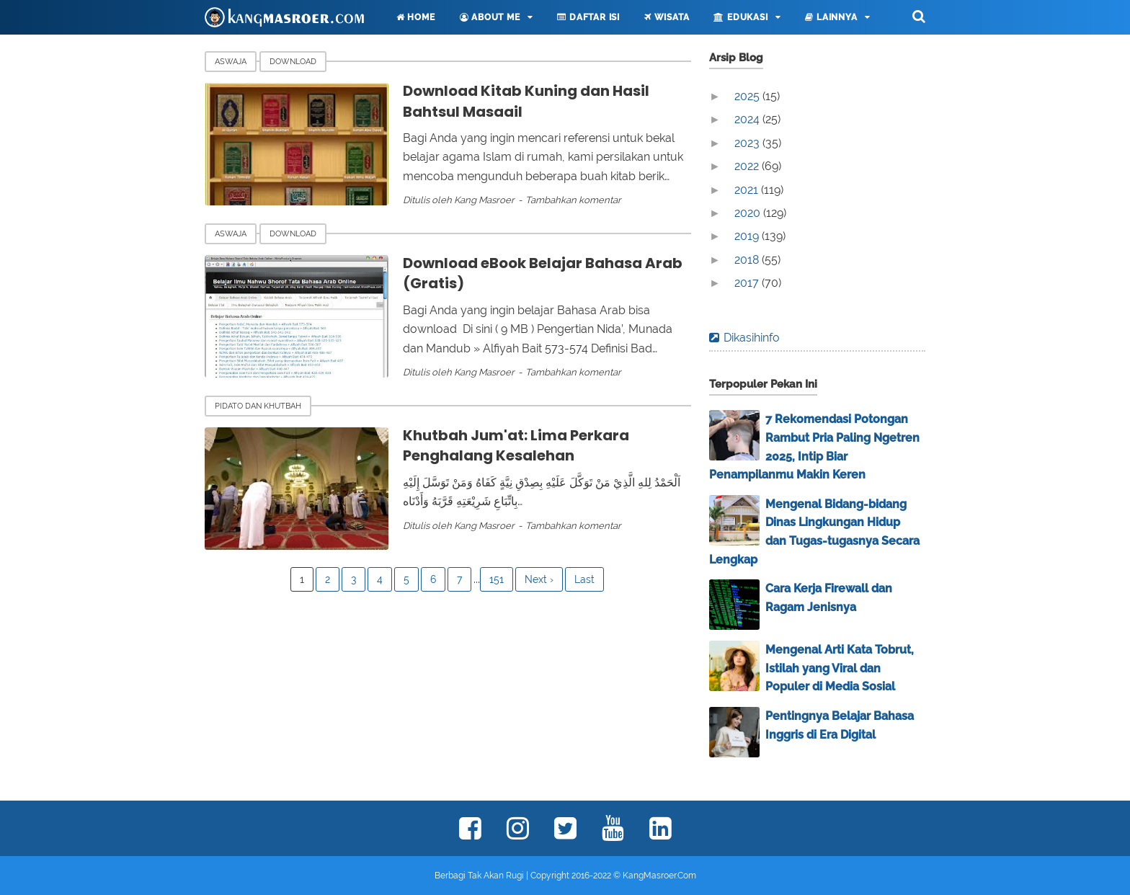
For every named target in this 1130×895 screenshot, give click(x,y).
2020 (748, 213)
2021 (747, 190)
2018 (748, 260)
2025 (748, 96)
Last (584, 579)
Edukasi (740, 17)
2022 (748, 166)
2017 (748, 283)
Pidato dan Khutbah (258, 406)
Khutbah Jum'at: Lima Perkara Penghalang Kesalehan (516, 445)
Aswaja (230, 61)
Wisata (666, 17)
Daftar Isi (588, 17)
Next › (539, 579)
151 (496, 579)
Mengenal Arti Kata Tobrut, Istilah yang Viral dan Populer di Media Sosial (839, 668)
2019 (748, 236)
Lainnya (831, 17)
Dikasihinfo (752, 337)
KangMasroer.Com (659, 875)
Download (293, 61)
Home (415, 17)
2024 (748, 119)
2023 (748, 143)
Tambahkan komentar (573, 200)
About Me (490, 17)
